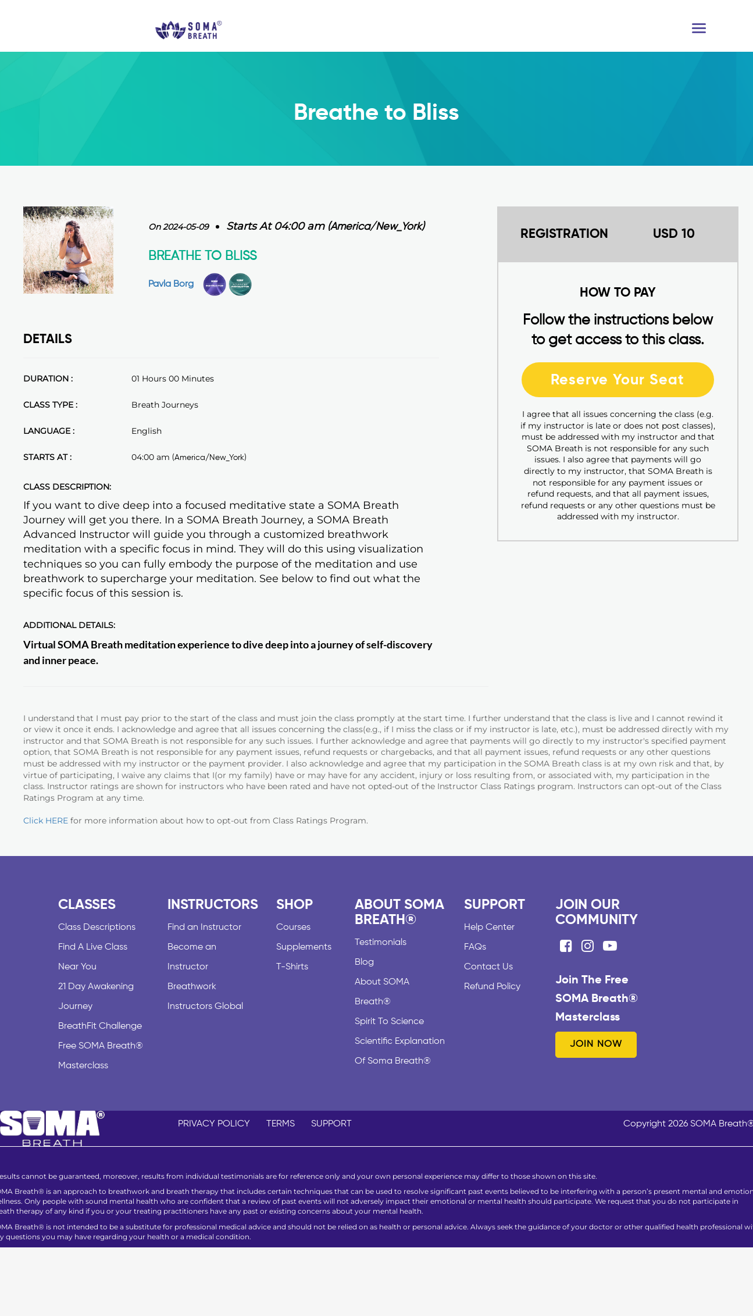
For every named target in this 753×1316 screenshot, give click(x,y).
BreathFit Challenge (100, 1026)
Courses (293, 927)
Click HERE (45, 820)
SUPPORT (331, 1124)
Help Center (489, 927)
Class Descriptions (96, 927)
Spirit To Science (389, 1021)
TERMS (280, 1124)
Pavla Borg (171, 284)
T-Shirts (292, 967)
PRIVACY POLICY (214, 1124)
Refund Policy (492, 987)
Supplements (303, 947)
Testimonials (380, 942)
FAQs (475, 947)
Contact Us (488, 967)
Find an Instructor (204, 927)
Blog (364, 962)
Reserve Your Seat (617, 379)
